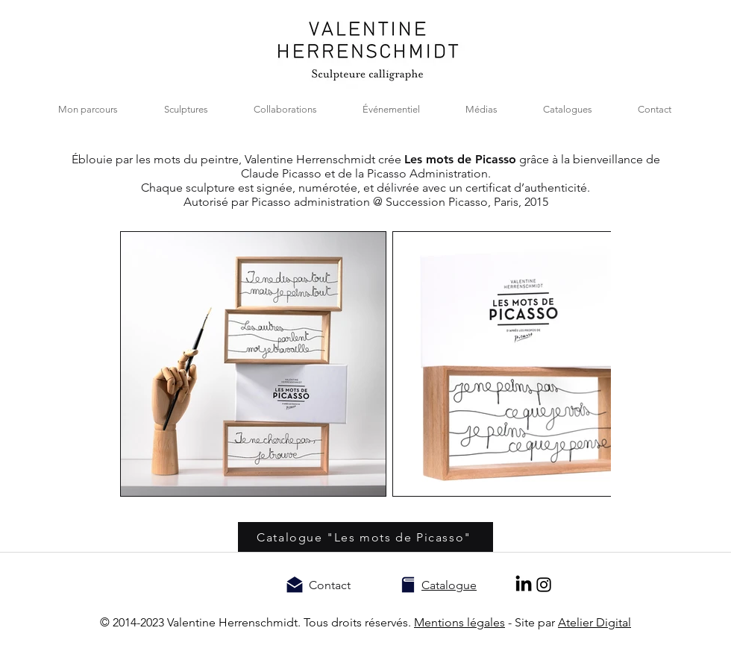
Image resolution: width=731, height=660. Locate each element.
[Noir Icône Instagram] (543, 584)
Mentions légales (459, 622)
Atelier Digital (594, 622)
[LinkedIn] (523, 584)
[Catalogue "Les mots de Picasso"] (365, 537)
